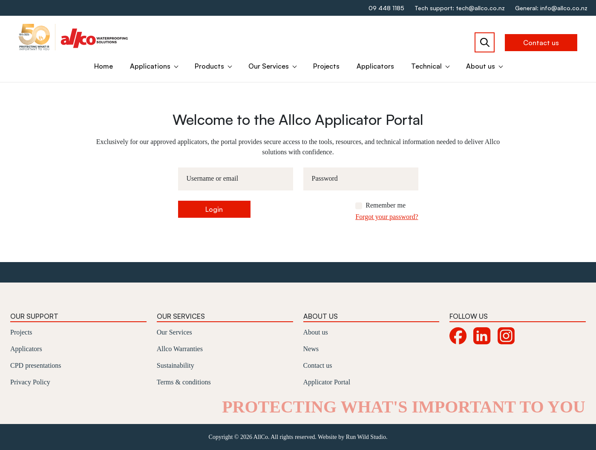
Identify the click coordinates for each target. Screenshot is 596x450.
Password (325, 178)
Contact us (541, 42)
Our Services (268, 66)
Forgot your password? (386, 216)
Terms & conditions (184, 382)
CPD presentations (35, 365)
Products (209, 66)
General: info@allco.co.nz (551, 8)
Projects (326, 66)
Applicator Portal (327, 382)
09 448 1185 (386, 8)
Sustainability (175, 365)
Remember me (386, 205)
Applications (150, 66)
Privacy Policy (30, 382)
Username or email (213, 178)
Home (103, 66)
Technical (426, 66)
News (311, 348)
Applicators (375, 66)
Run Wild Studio (366, 437)
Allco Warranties (180, 348)
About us (480, 66)
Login (214, 209)
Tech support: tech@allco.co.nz (460, 8)
